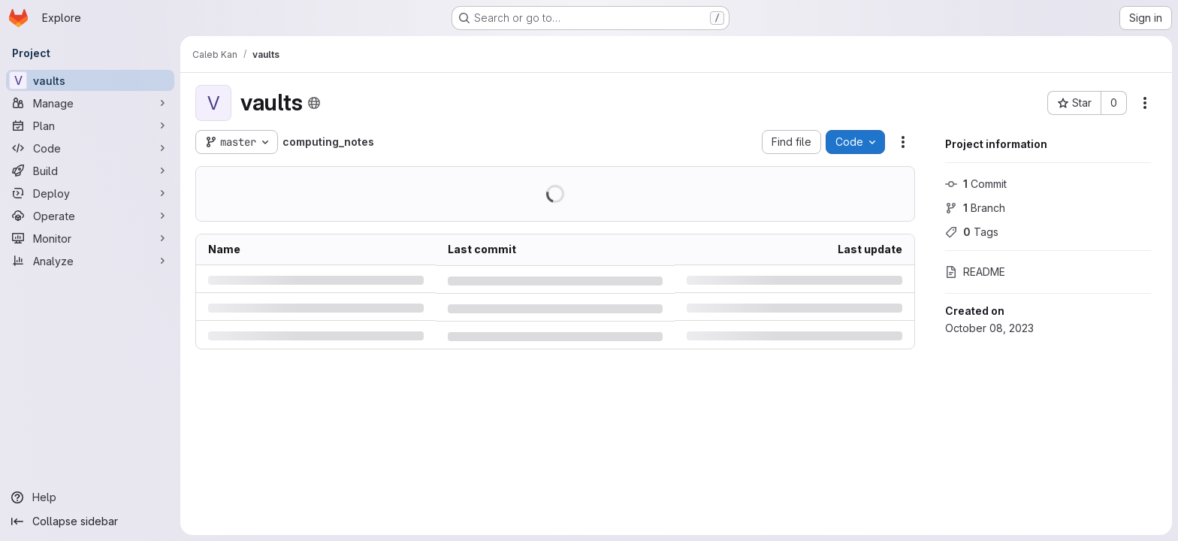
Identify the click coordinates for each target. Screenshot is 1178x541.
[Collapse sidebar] (90, 521)
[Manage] (90, 102)
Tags (971, 231)
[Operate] (90, 215)
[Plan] (90, 125)
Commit (976, 183)
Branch (975, 207)
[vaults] (90, 80)
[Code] (90, 148)
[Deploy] (90, 193)
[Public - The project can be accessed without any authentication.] (314, 103)
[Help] (90, 497)
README (975, 271)
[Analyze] (90, 260)
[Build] (90, 170)
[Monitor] (90, 238)
